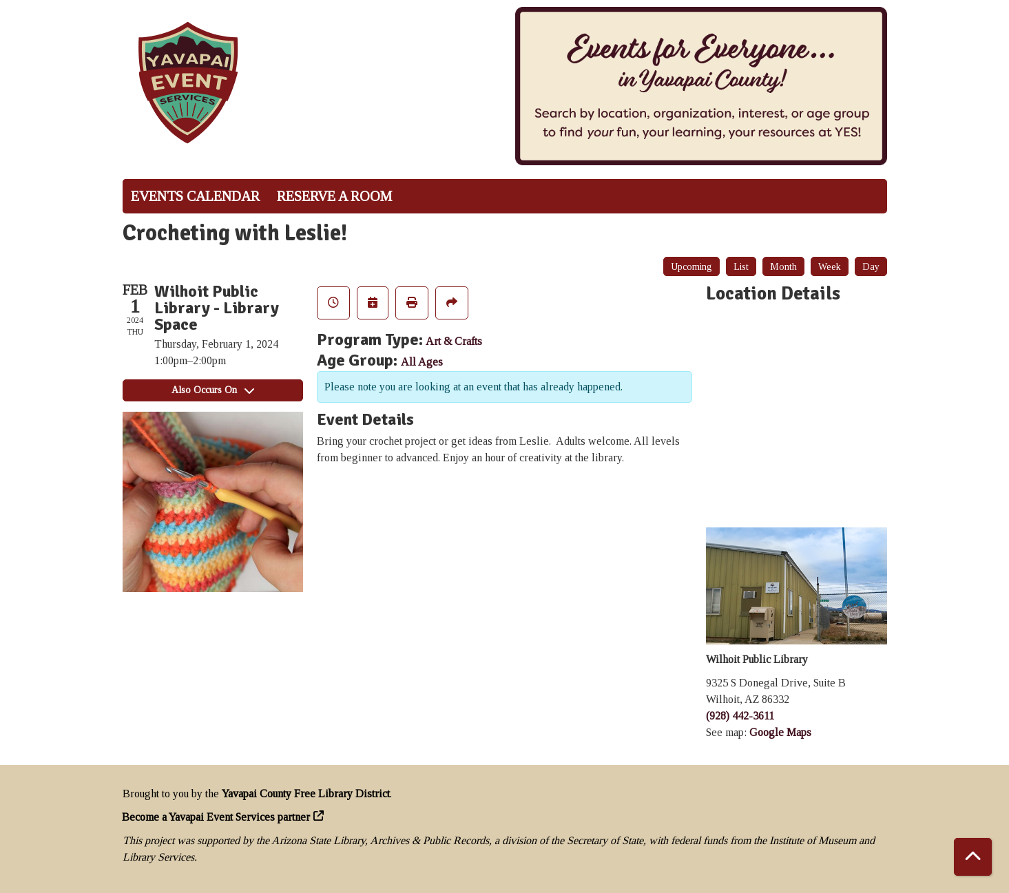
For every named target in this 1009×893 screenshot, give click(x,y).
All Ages (422, 362)
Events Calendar (195, 196)
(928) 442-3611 (740, 716)
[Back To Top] (973, 857)
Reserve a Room (334, 196)
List (741, 267)
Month (783, 267)
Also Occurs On (212, 390)
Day (871, 267)
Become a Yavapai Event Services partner (216, 817)
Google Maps (780, 732)
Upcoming (691, 267)
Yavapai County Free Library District (306, 793)
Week (829, 267)
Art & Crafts (454, 341)
